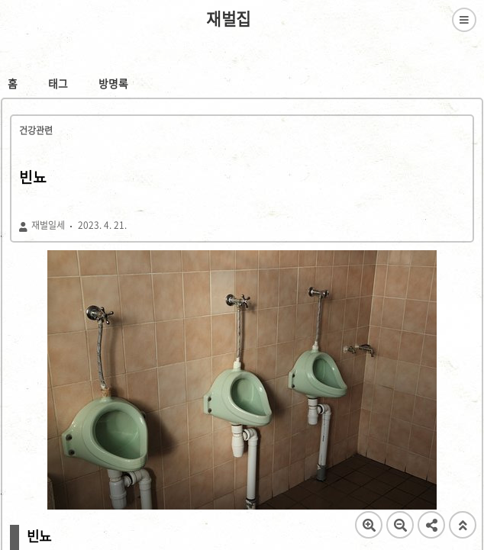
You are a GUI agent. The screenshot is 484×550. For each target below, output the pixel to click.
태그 (58, 83)
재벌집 (228, 19)
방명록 (113, 83)
